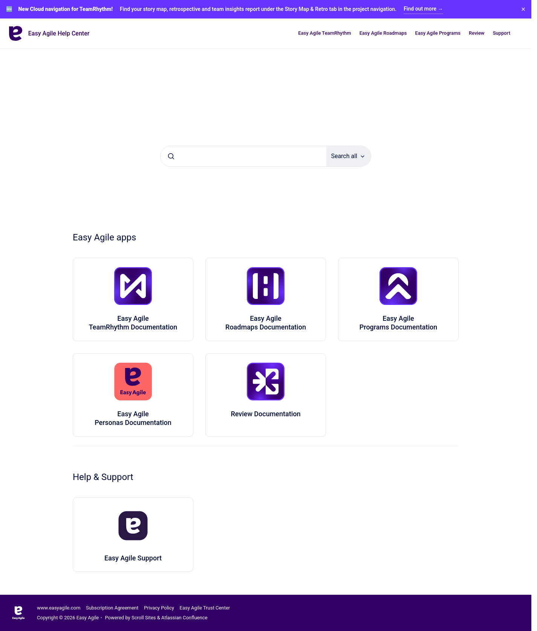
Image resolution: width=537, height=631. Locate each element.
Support (501, 33)
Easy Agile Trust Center (205, 608)
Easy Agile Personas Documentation (133, 418)
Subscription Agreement (112, 608)
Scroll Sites (144, 617)
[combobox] (243, 156)
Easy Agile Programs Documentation (398, 322)
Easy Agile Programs (438, 33)
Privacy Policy (159, 608)
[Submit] (171, 156)
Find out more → (423, 9)
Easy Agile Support (133, 558)
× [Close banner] (523, 9)
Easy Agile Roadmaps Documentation (265, 322)
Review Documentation (265, 414)
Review (476, 33)
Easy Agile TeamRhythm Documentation (133, 322)
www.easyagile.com (58, 608)
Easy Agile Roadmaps (383, 33)
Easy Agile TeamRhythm (324, 33)
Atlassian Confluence (184, 617)
